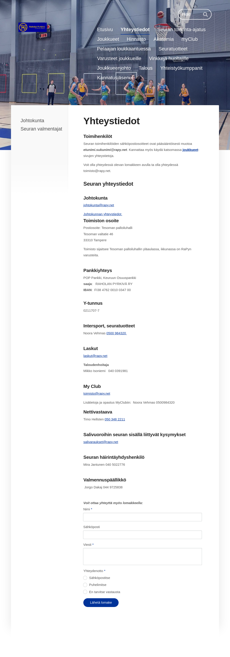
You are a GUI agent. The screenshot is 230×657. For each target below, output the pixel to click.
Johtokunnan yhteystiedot (102, 214)
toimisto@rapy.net (96, 393)
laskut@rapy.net (95, 356)
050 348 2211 (115, 419)
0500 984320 (116, 333)
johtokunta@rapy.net (98, 205)
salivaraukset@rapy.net (100, 442)
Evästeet (130, 644)
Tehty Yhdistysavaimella (188, 644)
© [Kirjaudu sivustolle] (30, 644)
